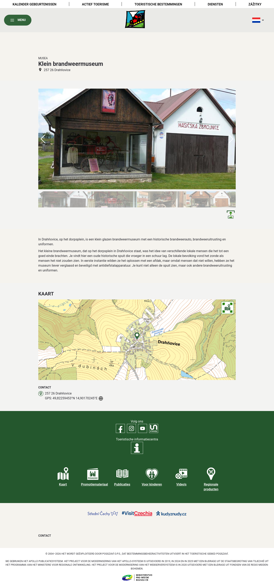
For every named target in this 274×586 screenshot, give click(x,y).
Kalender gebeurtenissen (34, 4)
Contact (44, 535)
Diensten (215, 4)
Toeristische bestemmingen (158, 4)
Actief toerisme (95, 4)
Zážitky (254, 4)
